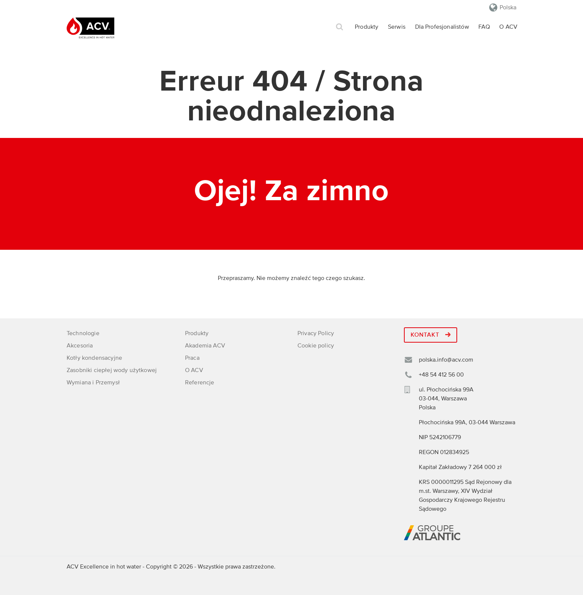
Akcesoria (80, 345)
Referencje (199, 382)
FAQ (484, 27)
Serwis (396, 27)
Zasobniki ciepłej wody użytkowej (112, 370)
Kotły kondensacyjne (94, 358)
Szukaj (339, 27)
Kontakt (430, 335)
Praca (192, 358)
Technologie (83, 333)
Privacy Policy (315, 333)
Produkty (366, 27)
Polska (508, 7)
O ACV (508, 27)
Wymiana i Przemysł (93, 382)
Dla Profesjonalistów (442, 27)
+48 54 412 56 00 (441, 374)
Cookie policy (315, 345)
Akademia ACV (205, 345)
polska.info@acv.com (446, 359)
